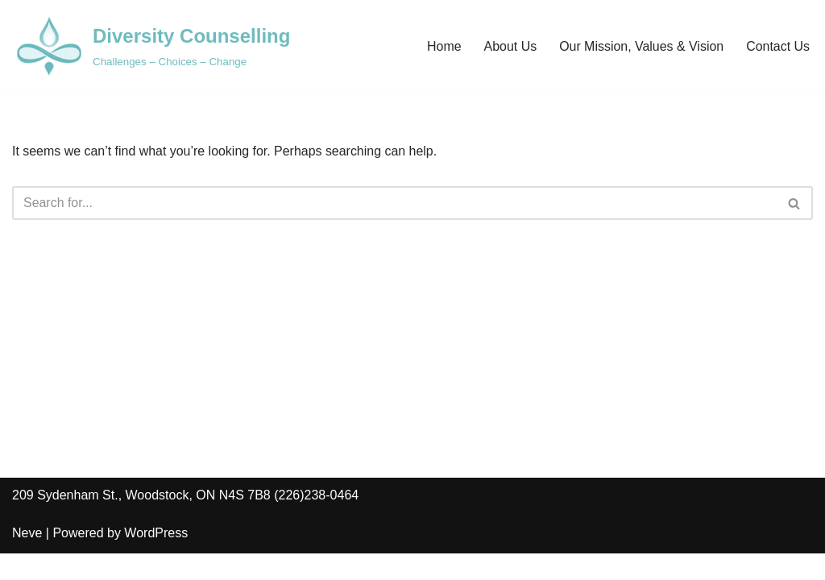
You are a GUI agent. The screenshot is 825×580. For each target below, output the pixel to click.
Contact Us (778, 46)
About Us (509, 46)
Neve (27, 559)
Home (443, 46)
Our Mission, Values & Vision (640, 46)
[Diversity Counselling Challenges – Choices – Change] (151, 45)
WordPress (156, 559)
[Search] (394, 203)
